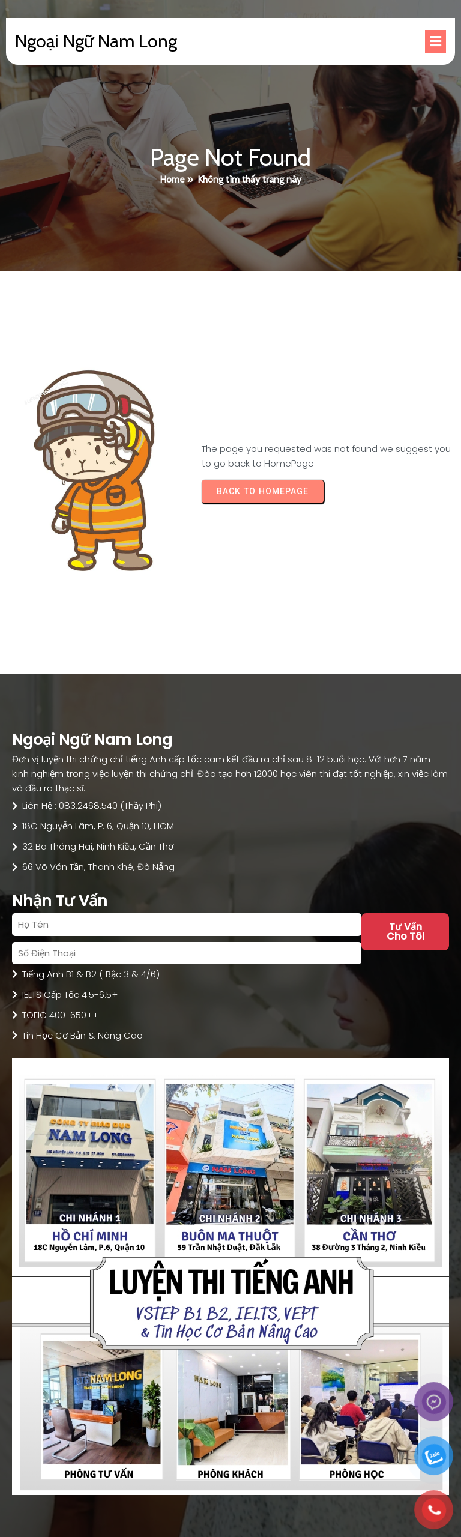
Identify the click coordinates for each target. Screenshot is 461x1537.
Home (172, 179)
